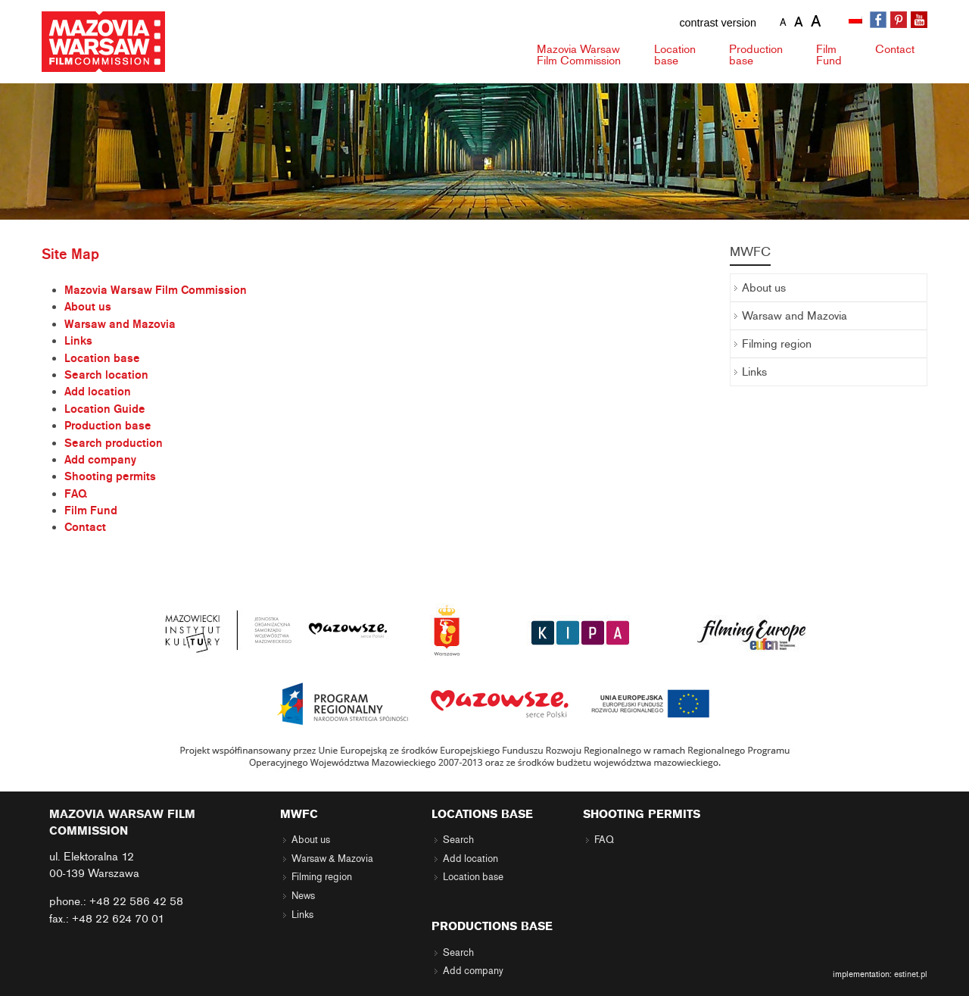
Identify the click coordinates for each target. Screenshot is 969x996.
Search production (113, 443)
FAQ (75, 494)
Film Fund (90, 510)
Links (78, 341)
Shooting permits (110, 476)
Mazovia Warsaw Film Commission (155, 290)
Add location (97, 391)
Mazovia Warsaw (579, 54)
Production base (107, 425)
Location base (102, 358)
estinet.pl (910, 974)
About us (87, 307)
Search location (106, 375)
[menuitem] (857, 20)
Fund (829, 54)
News (303, 896)
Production (756, 54)
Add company (100, 460)
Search (458, 840)
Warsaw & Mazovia (332, 859)
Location (675, 54)
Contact (894, 49)
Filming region (777, 344)
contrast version (717, 23)
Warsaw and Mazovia (120, 324)
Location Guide (104, 409)
